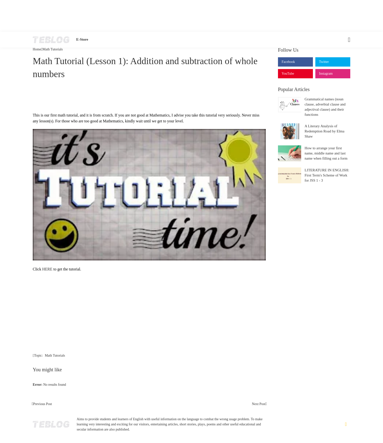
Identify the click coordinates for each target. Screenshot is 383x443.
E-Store (82, 39)
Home (37, 49)
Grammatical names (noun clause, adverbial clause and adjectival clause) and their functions (325, 107)
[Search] (346, 39)
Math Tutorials (53, 49)
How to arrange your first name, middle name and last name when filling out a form (326, 153)
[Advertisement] (191, 16)
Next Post (258, 404)
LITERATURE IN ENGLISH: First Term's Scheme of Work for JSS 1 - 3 (327, 175)
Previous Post (42, 404)
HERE (47, 269)
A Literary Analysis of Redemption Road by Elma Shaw (324, 131)
